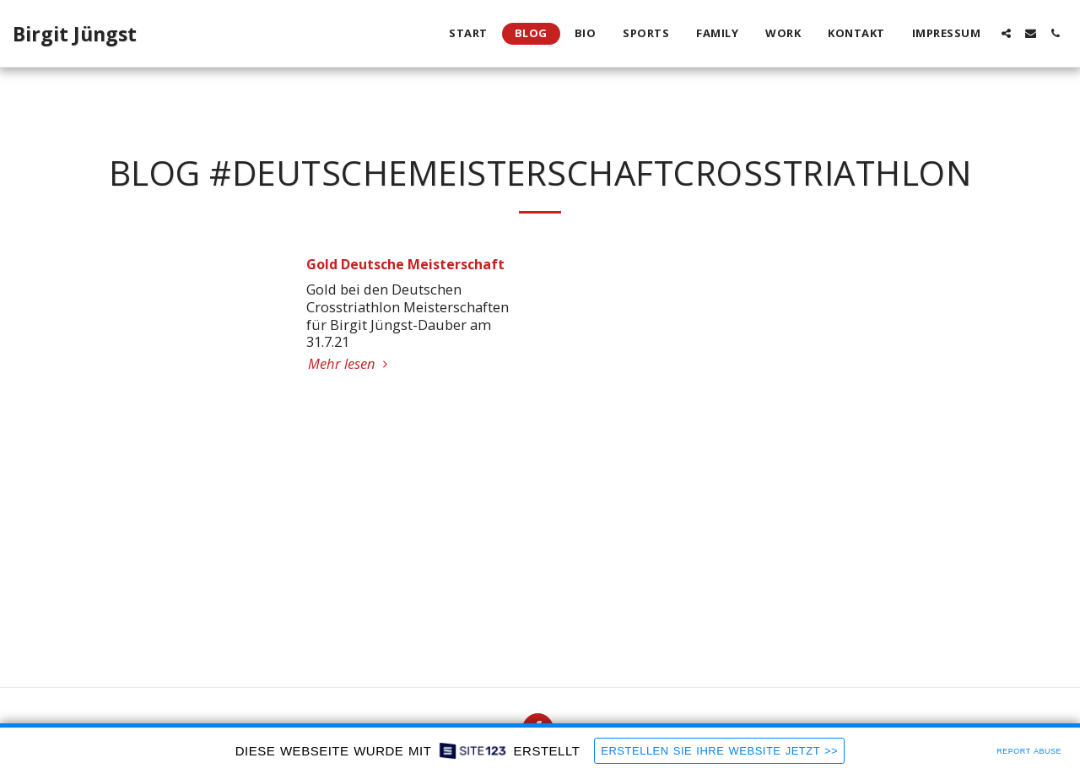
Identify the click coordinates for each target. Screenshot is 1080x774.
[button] (1006, 33)
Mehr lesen (350, 363)
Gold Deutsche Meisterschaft (405, 264)
